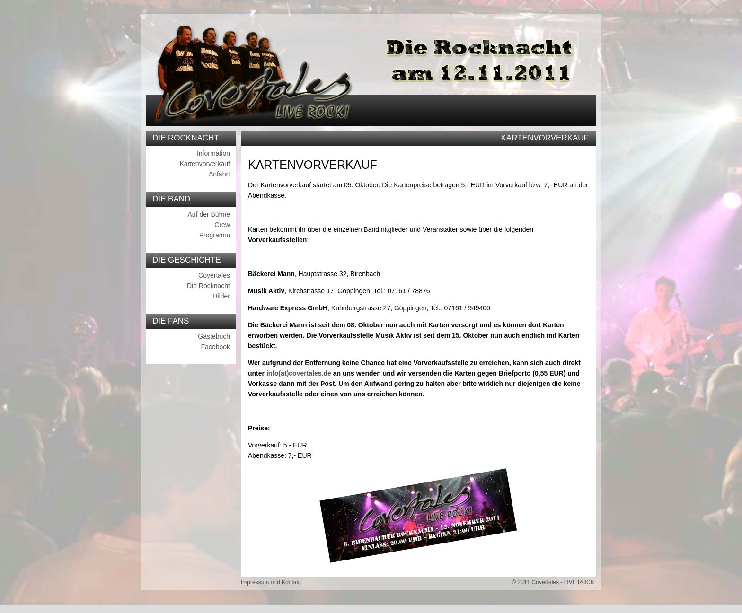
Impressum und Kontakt (271, 582)
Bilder (221, 296)
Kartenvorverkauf (204, 163)
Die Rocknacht (208, 285)
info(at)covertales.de (298, 373)
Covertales (214, 275)
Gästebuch (214, 336)
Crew (222, 224)
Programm (214, 235)
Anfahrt (219, 174)
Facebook (215, 346)
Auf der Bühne (208, 214)
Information (213, 153)
